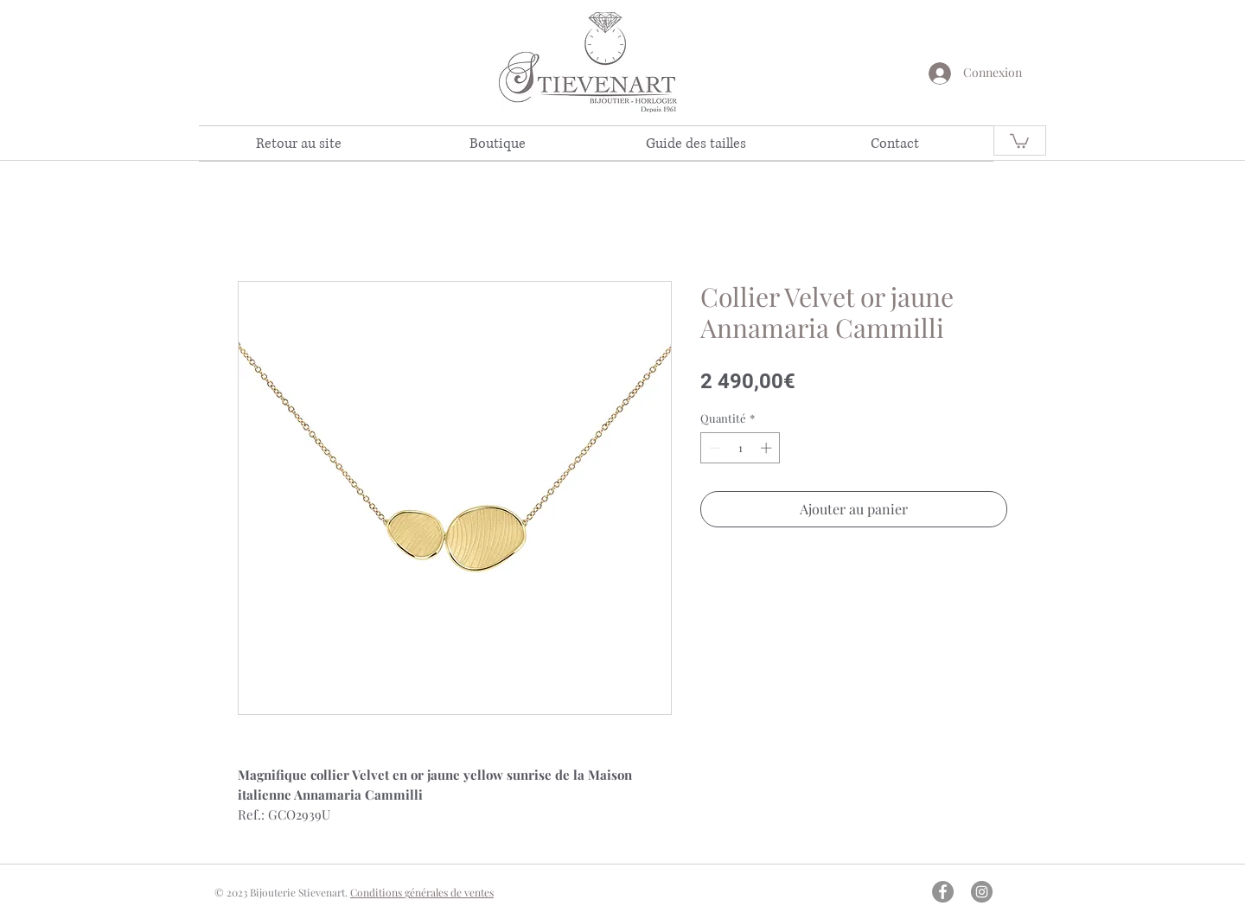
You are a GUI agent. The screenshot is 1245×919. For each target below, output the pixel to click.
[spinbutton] (740, 448)
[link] (1019, 140)
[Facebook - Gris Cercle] (943, 892)
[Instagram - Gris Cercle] (982, 892)
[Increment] (767, 448)
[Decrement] (713, 448)
